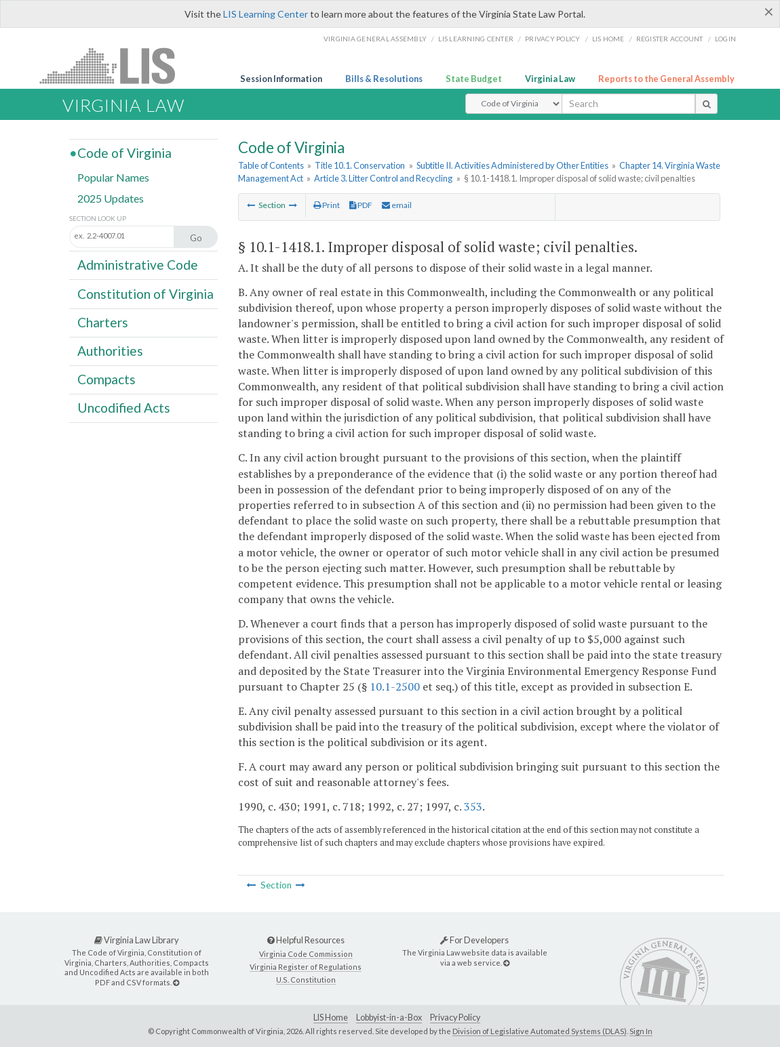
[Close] (769, 11)
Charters (102, 322)
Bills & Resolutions (384, 78)
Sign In (640, 1031)
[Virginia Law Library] (176, 982)
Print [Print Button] (326, 205)
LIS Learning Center (265, 14)
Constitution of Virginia (145, 293)
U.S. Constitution (306, 979)
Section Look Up (97, 218)
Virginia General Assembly (375, 39)
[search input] (628, 104)
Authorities (110, 350)
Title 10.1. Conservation (360, 165)
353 (473, 806)
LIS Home (330, 1017)
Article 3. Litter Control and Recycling (383, 178)
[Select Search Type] (513, 104)
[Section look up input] (136, 235)
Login (725, 39)
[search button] (706, 104)
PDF (360, 205)
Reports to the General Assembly (666, 78)
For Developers (474, 940)
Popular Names (113, 177)
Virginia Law (550, 78)
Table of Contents (271, 165)
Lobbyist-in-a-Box (389, 1017)
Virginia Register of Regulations (306, 966)
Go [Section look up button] (196, 237)
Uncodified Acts (123, 407)
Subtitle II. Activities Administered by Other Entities (512, 165)
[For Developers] (506, 962)
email (397, 205)
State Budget (474, 78)
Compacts (106, 379)
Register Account (669, 39)
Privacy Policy (553, 39)
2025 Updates (110, 198)
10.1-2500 (395, 686)
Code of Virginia (124, 153)
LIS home (608, 39)
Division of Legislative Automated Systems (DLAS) (539, 1031)
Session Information (281, 78)
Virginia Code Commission (306, 953)
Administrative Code (137, 264)
